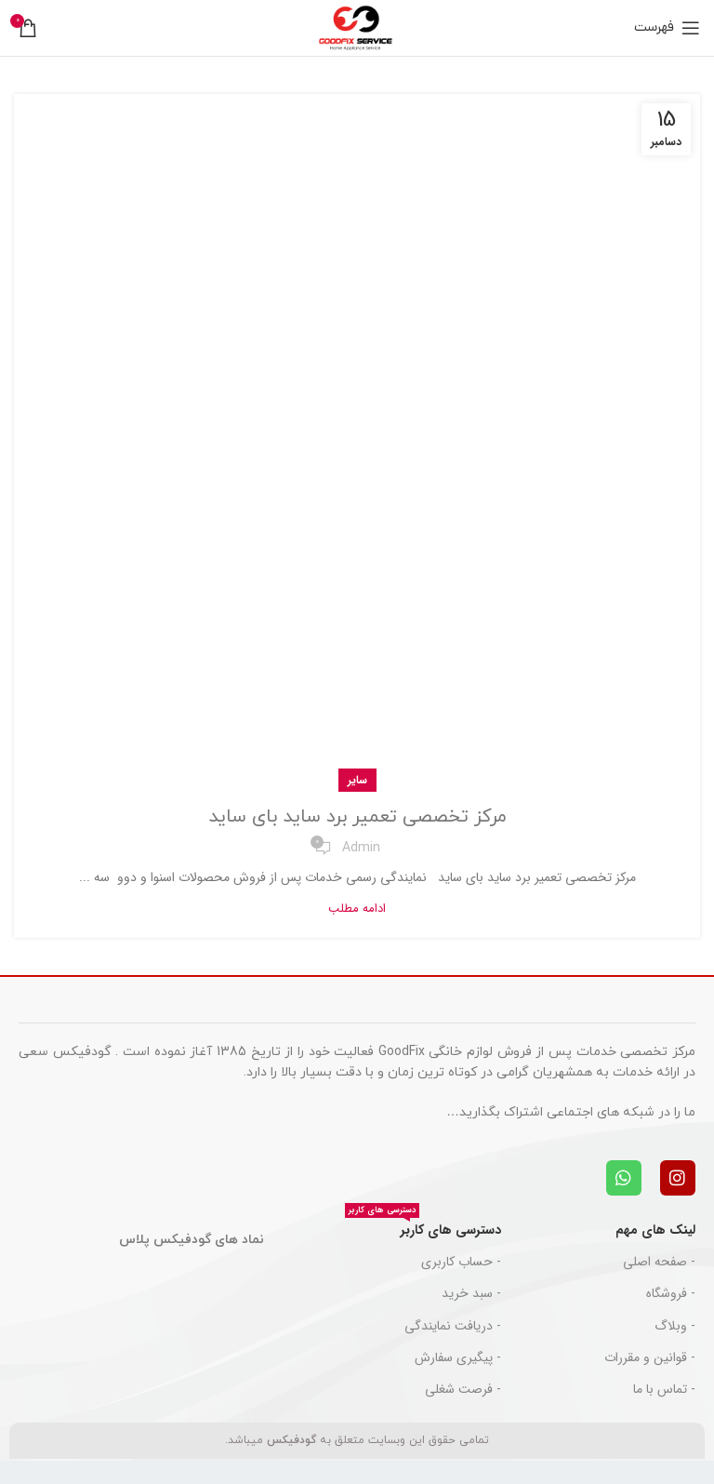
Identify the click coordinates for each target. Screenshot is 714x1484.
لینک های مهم (655, 1230)
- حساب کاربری (461, 1261)
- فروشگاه (670, 1293)
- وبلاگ (674, 1326)
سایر (357, 780)
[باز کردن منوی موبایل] (667, 28)
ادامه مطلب (357, 908)
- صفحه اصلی (659, 1261)
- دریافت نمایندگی (452, 1326)
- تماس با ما (664, 1389)
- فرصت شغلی (463, 1389)
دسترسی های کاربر (423, 1227)
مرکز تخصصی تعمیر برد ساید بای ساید (357, 817)
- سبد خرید (471, 1293)
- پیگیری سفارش (458, 1357)
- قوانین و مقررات (649, 1357)
